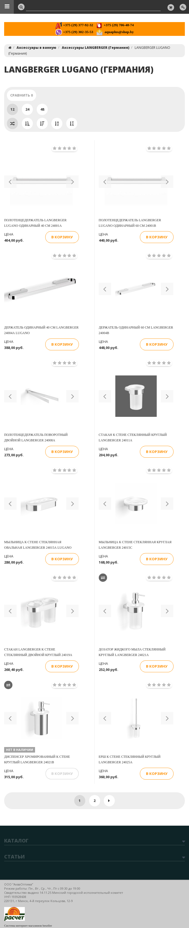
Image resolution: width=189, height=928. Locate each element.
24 (27, 109)
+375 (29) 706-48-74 (115, 25)
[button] (10, 181)
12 (12, 109)
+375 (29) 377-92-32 (74, 25)
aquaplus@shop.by (115, 32)
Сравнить (21, 95)
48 (42, 109)
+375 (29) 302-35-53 (74, 32)
